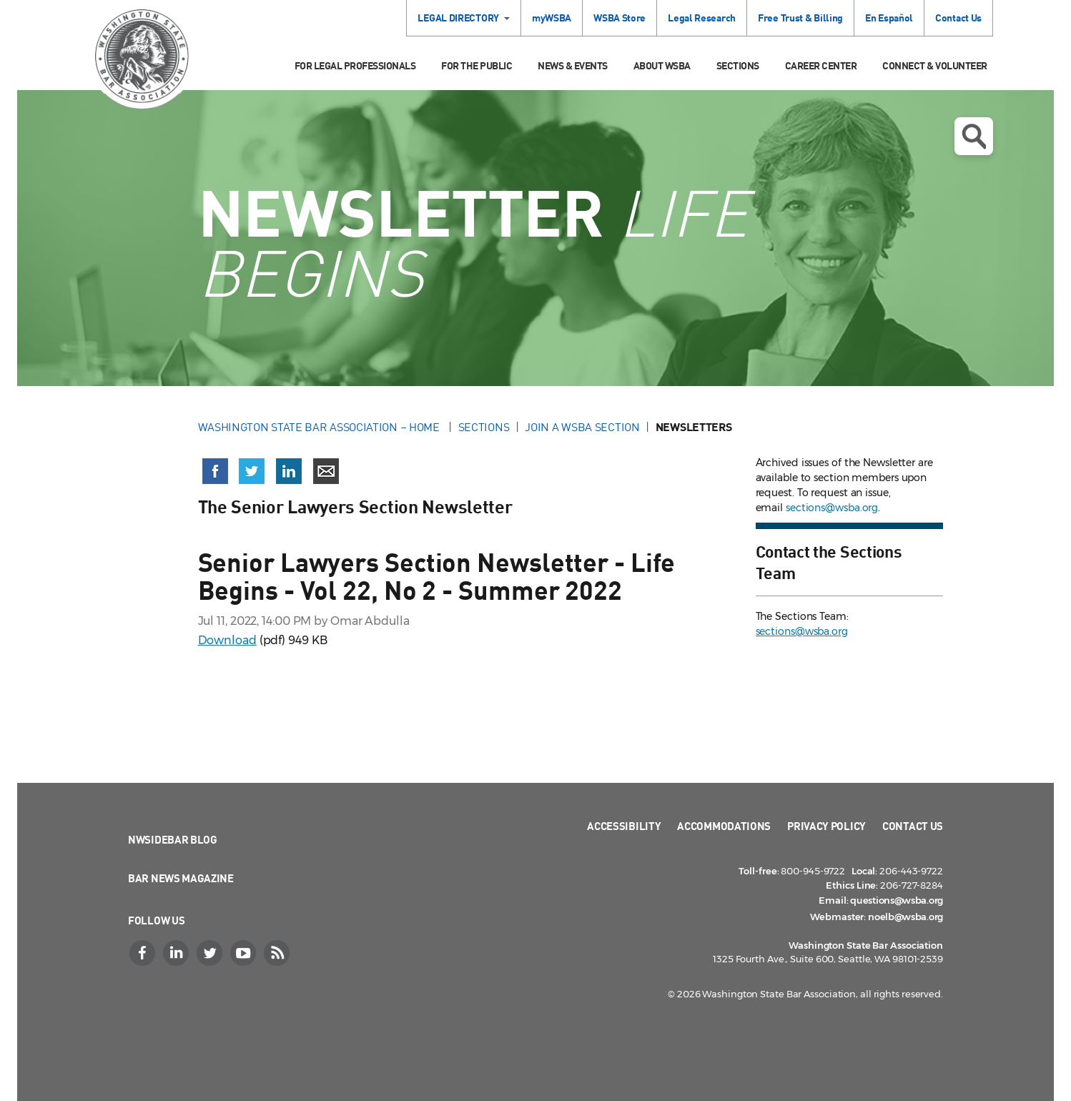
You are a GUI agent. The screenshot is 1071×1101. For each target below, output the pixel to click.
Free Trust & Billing (800, 17)
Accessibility (624, 825)
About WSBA (662, 65)
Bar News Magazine (181, 878)
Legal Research (702, 17)
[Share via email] (326, 471)
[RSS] (278, 953)
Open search (974, 136)
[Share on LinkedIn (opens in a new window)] (289, 471)
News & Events (573, 65)
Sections (737, 65)
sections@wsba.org (832, 507)
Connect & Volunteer (934, 65)
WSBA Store (619, 17)
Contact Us (958, 17)
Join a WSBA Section (582, 427)
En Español (889, 17)
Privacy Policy (826, 825)
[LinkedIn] (177, 953)
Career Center (821, 65)
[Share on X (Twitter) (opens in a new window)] (251, 471)
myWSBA (551, 17)
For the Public (476, 65)
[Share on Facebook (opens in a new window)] (215, 471)
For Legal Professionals (355, 65)
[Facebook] (143, 953)
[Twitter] (211, 953)
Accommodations (724, 825)
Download (227, 640)
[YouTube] (244, 953)
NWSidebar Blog (172, 839)
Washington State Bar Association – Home (320, 427)
